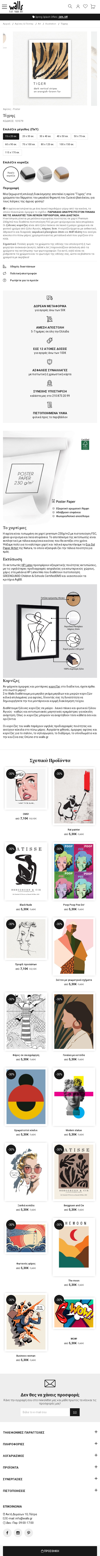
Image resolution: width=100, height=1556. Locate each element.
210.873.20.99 (61, 396)
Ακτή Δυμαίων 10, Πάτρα (21, 1514)
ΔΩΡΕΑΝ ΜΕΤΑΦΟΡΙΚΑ (50, 306)
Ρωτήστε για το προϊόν (24, 280)
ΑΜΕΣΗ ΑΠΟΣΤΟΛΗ (50, 328)
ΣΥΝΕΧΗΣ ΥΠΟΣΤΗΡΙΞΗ (50, 391)
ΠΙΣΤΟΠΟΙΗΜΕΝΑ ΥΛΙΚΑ (50, 413)
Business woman (25, 1356)
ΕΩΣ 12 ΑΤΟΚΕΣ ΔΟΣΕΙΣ (50, 349)
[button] (4, 7)
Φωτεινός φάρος (26, 1263)
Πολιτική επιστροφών (23, 273)
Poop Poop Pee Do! (73, 905)
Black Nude (26, 905)
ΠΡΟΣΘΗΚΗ (50, 1551)
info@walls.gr (23, 1518)
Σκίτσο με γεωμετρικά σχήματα (74, 980)
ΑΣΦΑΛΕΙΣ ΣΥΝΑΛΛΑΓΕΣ (50, 370)
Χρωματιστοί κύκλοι (26, 1130)
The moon (73, 1280)
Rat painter (74, 830)
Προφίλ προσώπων (26, 964)
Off (63, 17)
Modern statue (74, 1130)
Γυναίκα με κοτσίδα (74, 1055)
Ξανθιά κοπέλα (26, 1205)
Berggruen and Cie (74, 1205)
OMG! (26, 814)
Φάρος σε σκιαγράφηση (26, 1055)
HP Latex (27, 565)
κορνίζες (54, 686)
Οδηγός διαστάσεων (22, 266)
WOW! (74, 1339)
